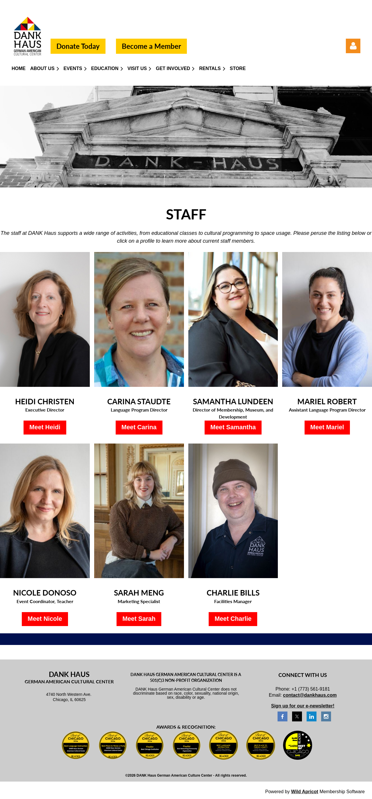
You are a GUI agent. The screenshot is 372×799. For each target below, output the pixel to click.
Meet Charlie (232, 618)
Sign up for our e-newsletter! (303, 705)
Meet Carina (139, 427)
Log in (353, 46)
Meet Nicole (45, 618)
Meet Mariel (327, 427)
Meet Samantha (233, 427)
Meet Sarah (138, 618)
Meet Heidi (44, 427)
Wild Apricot (304, 791)
